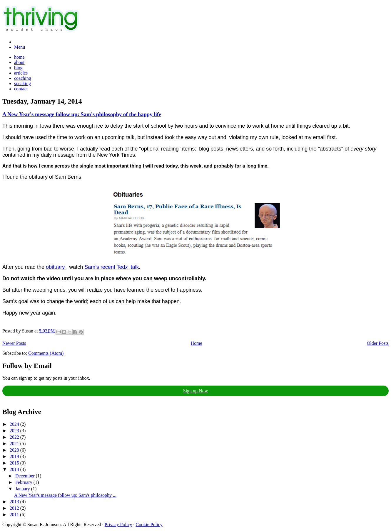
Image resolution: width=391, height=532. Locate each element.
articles (21, 72)
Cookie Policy (149, 524)
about (19, 62)
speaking (22, 83)
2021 (15, 443)
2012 (15, 508)
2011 (15, 514)
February (24, 482)
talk (133, 267)
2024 (15, 424)
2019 (15, 456)
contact (21, 88)
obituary (56, 267)
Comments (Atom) (46, 353)
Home (196, 343)
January (23, 488)
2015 (15, 462)
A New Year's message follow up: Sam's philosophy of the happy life (81, 114)
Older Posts (378, 343)
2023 (15, 430)
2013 (15, 501)
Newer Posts (14, 343)
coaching (22, 78)
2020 (15, 449)
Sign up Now (195, 390)
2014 (15, 469)
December (25, 475)
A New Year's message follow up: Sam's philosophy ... (65, 495)
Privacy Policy (118, 524)
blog (18, 67)
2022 (15, 437)
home (19, 57)
